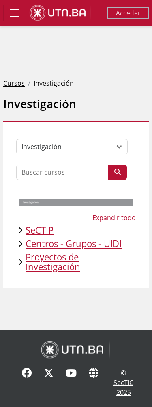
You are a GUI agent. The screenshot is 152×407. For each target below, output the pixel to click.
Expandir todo (114, 217)
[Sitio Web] (93, 382)
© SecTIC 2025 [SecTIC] (123, 382)
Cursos (14, 83)
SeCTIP (40, 230)
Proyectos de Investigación (53, 262)
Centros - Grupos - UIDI (74, 243)
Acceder (128, 13)
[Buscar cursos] (62, 172)
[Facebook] (27, 382)
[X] (49, 382)
